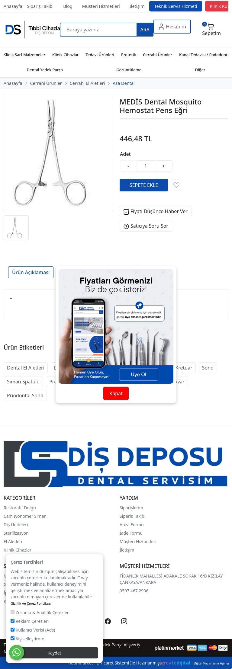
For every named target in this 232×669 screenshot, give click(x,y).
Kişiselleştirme (27, 639)
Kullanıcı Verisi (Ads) (33, 630)
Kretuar (183, 367)
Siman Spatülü (23, 381)
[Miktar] (146, 166)
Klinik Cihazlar (17, 550)
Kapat (115, 393)
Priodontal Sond (25, 395)
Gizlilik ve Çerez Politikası (31, 603)
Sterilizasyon (16, 533)
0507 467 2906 (134, 591)
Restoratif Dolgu (20, 508)
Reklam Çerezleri (30, 621)
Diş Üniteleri (16, 524)
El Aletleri (13, 541)
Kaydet (54, 653)
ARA (145, 29)
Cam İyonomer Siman (25, 516)
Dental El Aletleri (25, 367)
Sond (208, 367)
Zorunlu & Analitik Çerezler (40, 612)
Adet (125, 154)
